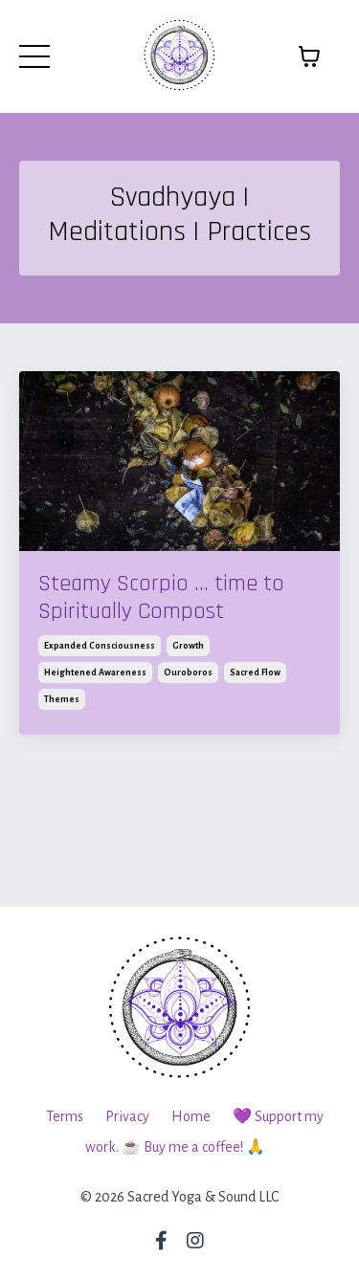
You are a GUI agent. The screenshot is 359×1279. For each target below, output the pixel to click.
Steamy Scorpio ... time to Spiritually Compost (161, 598)
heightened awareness (95, 672)
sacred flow (255, 672)
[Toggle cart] (309, 56)
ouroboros (188, 672)
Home (191, 1116)
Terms (64, 1116)
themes (61, 699)
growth (188, 646)
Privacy (127, 1116)
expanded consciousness (99, 646)
